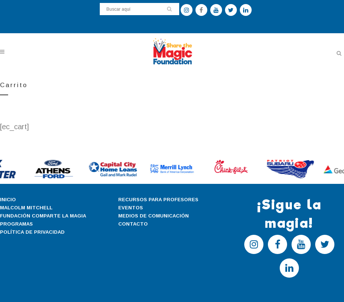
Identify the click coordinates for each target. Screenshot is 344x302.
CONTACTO (133, 224)
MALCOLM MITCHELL (26, 207)
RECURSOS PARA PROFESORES (158, 199)
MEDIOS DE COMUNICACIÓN (153, 216)
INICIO (8, 199)
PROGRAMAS (16, 224)
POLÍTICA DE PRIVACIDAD (32, 232)
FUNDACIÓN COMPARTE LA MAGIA (43, 216)
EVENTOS (130, 207)
